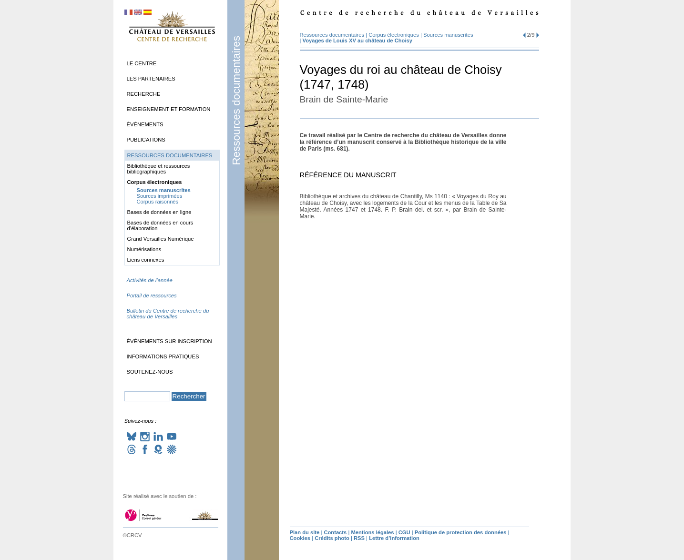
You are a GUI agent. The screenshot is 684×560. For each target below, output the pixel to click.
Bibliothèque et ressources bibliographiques (158, 168)
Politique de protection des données (461, 532)
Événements (145, 124)
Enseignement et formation (169, 109)
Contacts (335, 532)
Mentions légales (372, 532)
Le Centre (142, 63)
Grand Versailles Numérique (160, 239)
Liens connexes (145, 260)
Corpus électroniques (393, 35)
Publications (146, 140)
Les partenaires (151, 78)
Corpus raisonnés (158, 201)
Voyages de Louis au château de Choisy (357, 40)
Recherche (144, 94)
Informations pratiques (163, 356)
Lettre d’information (394, 538)
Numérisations (144, 249)
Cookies (300, 538)
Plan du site (305, 532)
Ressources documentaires (236, 100)
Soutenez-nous (150, 372)
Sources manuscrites (448, 35)
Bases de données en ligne (159, 212)
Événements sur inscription (169, 341)
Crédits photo (332, 538)
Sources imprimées (160, 196)
